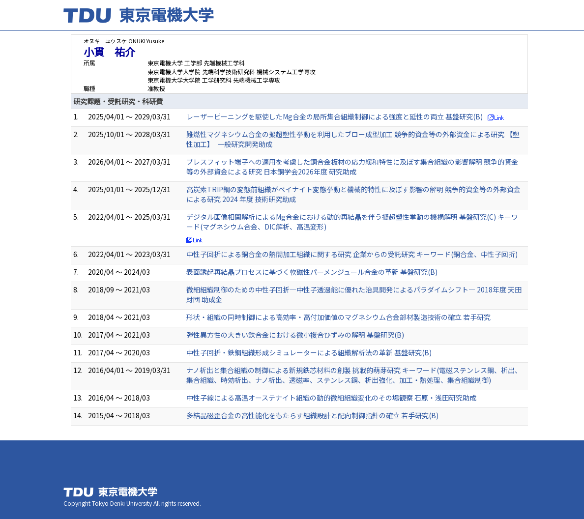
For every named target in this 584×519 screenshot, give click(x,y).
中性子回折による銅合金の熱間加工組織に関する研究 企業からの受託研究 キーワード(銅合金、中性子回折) (352, 254)
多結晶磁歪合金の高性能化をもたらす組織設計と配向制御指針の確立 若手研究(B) (312, 415)
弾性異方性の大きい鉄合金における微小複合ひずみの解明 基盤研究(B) (295, 335)
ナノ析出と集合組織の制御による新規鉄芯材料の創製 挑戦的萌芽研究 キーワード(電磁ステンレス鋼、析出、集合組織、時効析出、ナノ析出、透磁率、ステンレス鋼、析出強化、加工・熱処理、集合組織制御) (354, 375)
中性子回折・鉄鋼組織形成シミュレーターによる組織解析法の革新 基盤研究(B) (309, 352)
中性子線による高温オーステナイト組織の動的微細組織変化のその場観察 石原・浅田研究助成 (331, 398)
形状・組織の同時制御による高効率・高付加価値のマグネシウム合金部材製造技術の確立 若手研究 (338, 317)
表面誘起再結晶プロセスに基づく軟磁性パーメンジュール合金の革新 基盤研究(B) (312, 272)
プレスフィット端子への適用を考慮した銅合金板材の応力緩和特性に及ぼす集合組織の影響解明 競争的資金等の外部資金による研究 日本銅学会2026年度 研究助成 (352, 166)
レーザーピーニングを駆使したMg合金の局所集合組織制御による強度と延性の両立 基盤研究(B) (334, 116)
